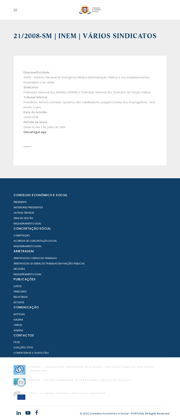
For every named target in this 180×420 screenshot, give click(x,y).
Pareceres (20, 291)
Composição (22, 235)
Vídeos (18, 325)
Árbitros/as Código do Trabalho (35, 258)
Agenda (18, 330)
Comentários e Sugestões (31, 353)
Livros (18, 286)
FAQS (17, 342)
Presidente (20, 202)
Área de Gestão (23, 218)
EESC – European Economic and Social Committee (67, 393)
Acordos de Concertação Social (35, 241)
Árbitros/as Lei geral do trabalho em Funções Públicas (49, 263)
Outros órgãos (24, 212)
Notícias (19, 314)
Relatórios (21, 297)
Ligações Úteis (23, 347)
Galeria (18, 319)
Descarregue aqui (34, 132)
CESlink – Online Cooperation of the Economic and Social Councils (80, 380)
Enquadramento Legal (27, 223)
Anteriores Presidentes (28, 207)
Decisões (19, 269)
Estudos (19, 302)
